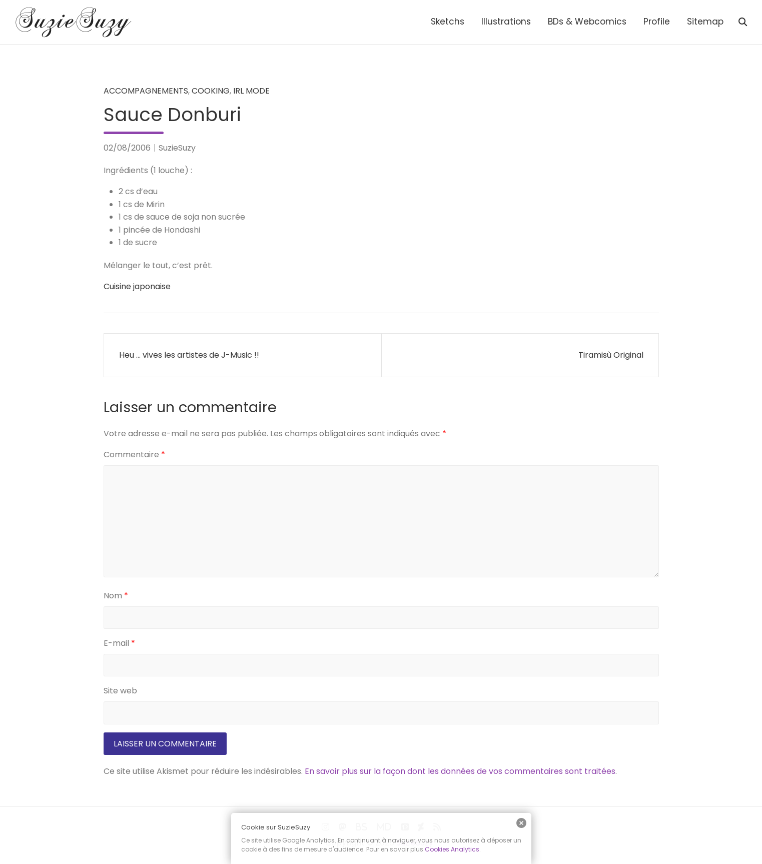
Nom (116, 595)
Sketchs (447, 22)
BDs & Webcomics (587, 22)
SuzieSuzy (177, 148)
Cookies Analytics (452, 849)
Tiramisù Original (610, 355)
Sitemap (705, 22)
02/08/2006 (127, 148)
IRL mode (251, 91)
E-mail (119, 643)
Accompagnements (146, 91)
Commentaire (134, 454)
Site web (120, 690)
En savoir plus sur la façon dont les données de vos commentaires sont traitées (460, 771)
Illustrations (506, 22)
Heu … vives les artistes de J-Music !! (189, 355)
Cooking (211, 91)
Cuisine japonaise (137, 286)
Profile (656, 22)
